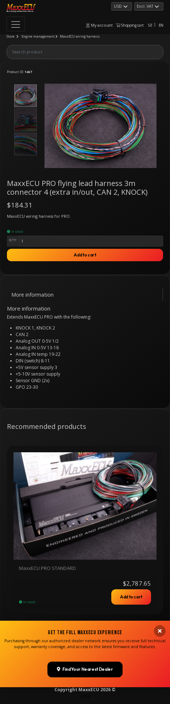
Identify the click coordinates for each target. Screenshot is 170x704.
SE (150, 25)
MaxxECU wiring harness (80, 36)
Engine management (38, 36)
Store (11, 36)
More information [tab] (32, 294)
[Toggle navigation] (16, 23)
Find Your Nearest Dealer (85, 683)
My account (99, 25)
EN (161, 25)
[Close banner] (160, 645)
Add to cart (85, 255)
